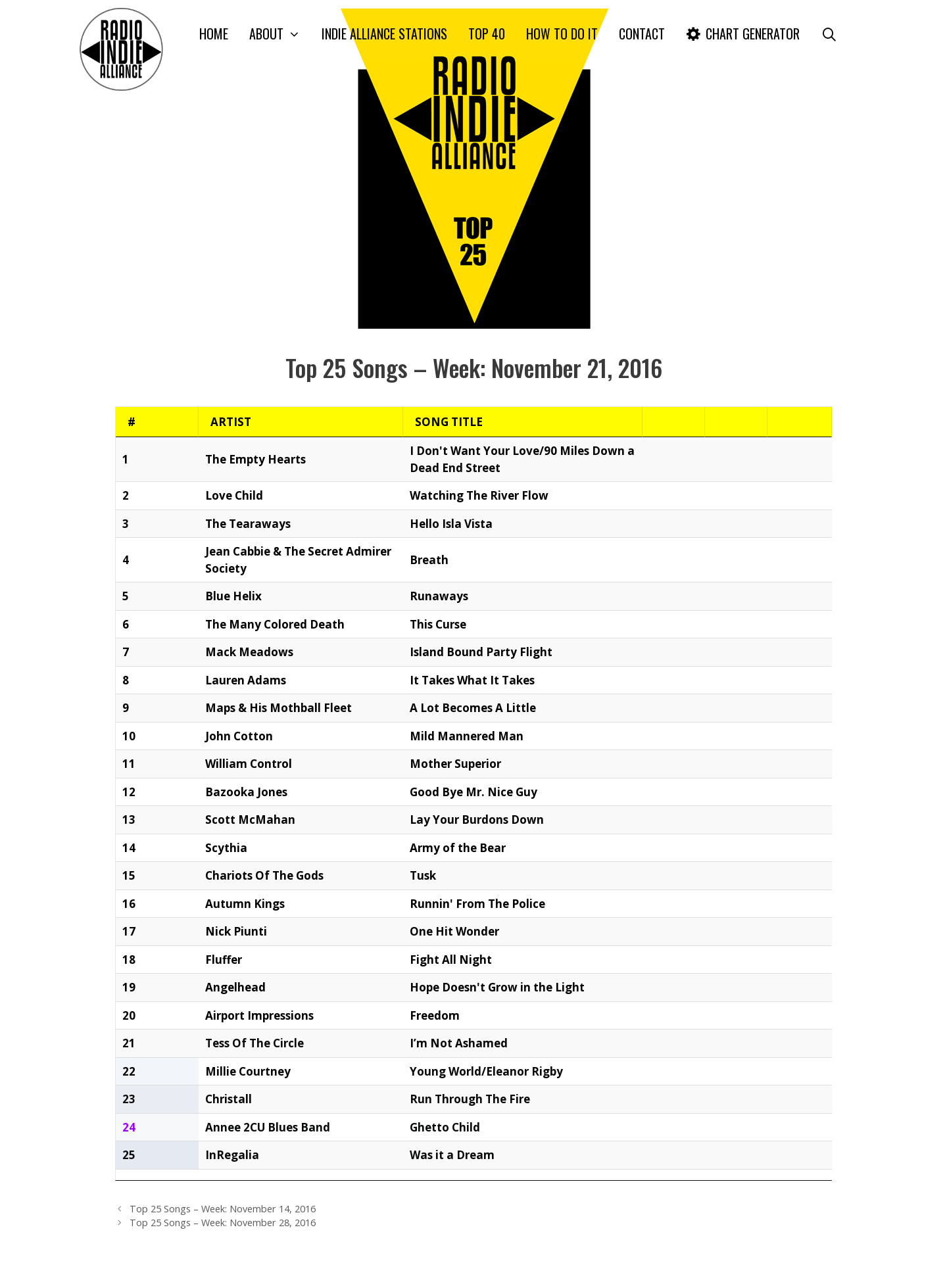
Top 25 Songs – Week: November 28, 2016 (223, 1189)
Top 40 (486, 33)
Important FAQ (658, 1263)
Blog (800, 1263)
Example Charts (741, 1263)
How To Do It (562, 33)
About (280, 34)
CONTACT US (308, 1263)
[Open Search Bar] (829, 34)
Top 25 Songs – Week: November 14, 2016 (223, 1175)
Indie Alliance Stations (384, 33)
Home (213, 33)
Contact (642, 33)
